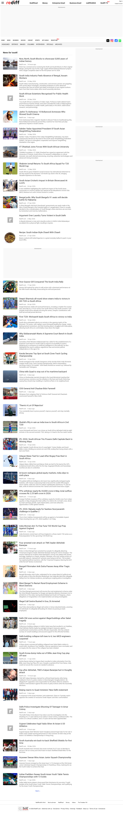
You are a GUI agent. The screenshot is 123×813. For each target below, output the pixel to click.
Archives (58, 44)
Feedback (79, 809)
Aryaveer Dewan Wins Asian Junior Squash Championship (45, 757)
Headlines (5, 44)
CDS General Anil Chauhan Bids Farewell (37, 388)
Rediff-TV (104, 3)
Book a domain (52, 802)
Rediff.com (37, 809)
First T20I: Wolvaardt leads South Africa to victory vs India (45, 317)
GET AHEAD (45, 40)
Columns (30, 44)
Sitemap (72, 809)
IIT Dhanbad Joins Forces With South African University (44, 147)
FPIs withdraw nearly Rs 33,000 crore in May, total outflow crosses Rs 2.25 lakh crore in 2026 (45, 492)
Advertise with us (47, 809)
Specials (50, 44)
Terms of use (93, 809)
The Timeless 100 (82, 802)
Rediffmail (34, 3)
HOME (3, 40)
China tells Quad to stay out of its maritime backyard (43, 371)
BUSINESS (15, 40)
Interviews (40, 44)
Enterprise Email (58, 3)
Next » (37, 791)
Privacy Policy (65, 809)
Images (22, 44)
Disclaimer (56, 809)
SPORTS (37, 40)
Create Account (118, 3)
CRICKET (30, 40)
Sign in (120, 1)
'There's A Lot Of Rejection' (31, 405)
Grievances (101, 809)
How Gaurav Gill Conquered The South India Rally (41, 282)
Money (45, 3)
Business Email (75, 3)
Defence (15, 44)
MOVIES (23, 40)
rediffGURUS (91, 3)
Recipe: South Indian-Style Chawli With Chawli (39, 232)
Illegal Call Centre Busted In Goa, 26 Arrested (39, 601)
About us (85, 809)
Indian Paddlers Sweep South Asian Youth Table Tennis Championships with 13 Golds (44, 775)
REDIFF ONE (54, 40)
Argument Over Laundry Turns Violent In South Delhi (42, 215)
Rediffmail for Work (41, 802)
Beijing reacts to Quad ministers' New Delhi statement (43, 690)
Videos (74, 802)
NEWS (8, 40)
